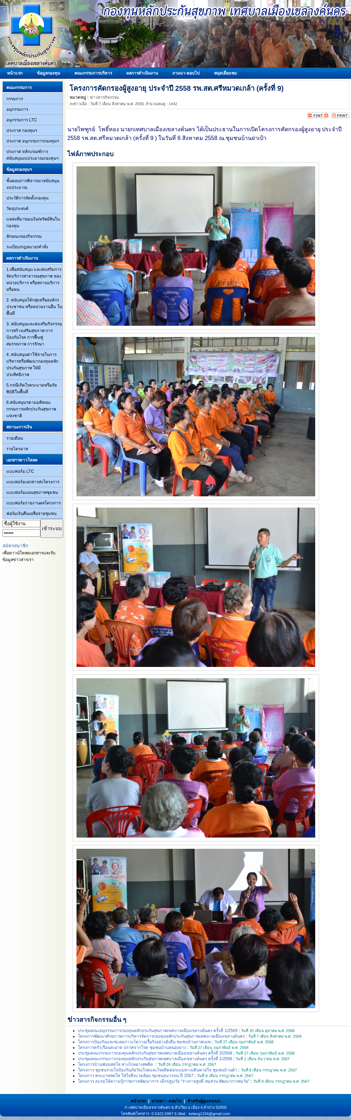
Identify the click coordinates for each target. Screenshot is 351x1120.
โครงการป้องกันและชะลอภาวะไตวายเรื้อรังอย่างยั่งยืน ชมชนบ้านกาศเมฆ (144, 1041)
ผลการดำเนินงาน (142, 73)
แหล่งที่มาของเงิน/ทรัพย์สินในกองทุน (33, 222)
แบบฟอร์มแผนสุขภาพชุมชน (32, 492)
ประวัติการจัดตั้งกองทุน (27, 198)
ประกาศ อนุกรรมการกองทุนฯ (32, 141)
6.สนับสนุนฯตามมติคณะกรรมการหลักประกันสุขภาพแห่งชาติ (31, 409)
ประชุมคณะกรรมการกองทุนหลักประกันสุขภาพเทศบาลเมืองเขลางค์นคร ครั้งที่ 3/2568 (155, 1053)
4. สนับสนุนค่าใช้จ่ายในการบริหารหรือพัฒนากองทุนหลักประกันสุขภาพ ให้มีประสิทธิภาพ (32, 364)
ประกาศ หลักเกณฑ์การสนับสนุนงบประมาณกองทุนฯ (32, 155)
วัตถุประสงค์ (17, 208)
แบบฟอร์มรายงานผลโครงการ (33, 503)
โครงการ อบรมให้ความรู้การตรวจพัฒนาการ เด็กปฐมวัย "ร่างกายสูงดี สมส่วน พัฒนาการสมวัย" (164, 1081)
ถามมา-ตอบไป (186, 73)
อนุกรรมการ (17, 109)
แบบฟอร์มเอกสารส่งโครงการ (32, 481)
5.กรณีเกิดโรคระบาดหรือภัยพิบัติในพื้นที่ (31, 388)
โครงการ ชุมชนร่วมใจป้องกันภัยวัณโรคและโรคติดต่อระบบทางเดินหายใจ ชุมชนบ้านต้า (157, 1070)
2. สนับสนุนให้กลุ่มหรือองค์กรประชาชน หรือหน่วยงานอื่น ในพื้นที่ (34, 307)
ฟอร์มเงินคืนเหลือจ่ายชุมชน (31, 513)
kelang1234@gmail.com (209, 1114)
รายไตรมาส (17, 448)
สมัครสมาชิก (15, 545)
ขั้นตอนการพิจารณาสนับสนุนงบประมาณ (32, 184)
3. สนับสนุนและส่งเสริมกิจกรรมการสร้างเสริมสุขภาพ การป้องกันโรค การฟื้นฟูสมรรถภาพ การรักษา (34, 334)
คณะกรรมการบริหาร (93, 73)
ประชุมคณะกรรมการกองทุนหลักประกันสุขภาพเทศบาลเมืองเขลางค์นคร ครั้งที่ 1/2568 (155, 1058)
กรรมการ (14, 98)
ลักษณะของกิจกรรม (24, 236)
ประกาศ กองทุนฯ (21, 130)
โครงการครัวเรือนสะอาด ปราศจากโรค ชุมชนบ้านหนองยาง (132, 1047)
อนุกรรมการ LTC (21, 119)
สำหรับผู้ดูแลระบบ (203, 1101)
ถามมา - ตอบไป (167, 1101)
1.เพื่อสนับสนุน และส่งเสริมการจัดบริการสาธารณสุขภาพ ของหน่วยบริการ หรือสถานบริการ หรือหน (33, 279)
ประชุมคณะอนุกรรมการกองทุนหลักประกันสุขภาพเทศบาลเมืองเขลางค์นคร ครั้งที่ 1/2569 (157, 1030)
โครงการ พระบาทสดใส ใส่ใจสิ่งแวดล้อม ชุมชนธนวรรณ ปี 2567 (135, 1075)
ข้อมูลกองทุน (48, 73)
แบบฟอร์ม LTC (20, 471)
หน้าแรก (14, 73)
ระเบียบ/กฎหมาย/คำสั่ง (27, 246)
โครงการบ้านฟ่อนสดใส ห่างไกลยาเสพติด (116, 1064)
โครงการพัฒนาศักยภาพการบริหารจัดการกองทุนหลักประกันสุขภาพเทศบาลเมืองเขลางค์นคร (161, 1036)
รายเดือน (14, 438)
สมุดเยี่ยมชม (225, 73)
